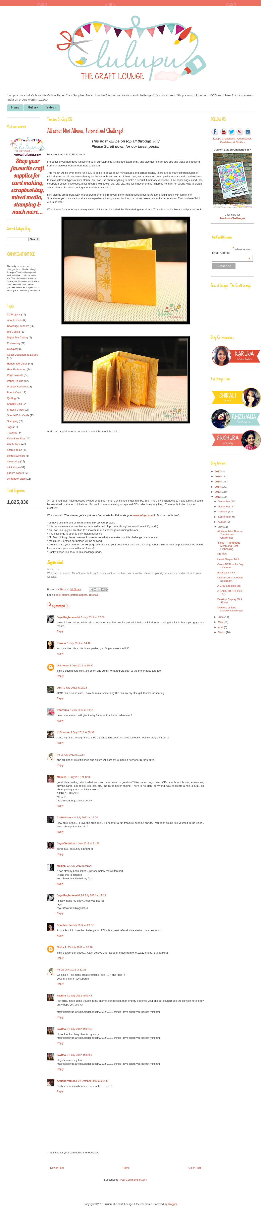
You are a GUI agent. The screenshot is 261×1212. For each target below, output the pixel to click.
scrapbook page (16, 478)
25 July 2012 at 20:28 (80, 947)
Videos (51, 107)
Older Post (195, 1167)
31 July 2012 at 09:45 (79, 1028)
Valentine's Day (16, 438)
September (224, 516)
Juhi (59, 687)
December (224, 501)
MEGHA (61, 776)
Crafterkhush (65, 817)
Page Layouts (15, 375)
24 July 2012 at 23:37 (81, 925)
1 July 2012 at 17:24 (75, 687)
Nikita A (61, 947)
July (220, 526)
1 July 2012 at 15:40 (81, 665)
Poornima (63, 709)
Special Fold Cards (18, 415)
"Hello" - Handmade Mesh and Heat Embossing (228, 545)
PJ (58, 754)
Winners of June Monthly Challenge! (230, 609)
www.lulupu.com (143, 515)
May (221, 622)
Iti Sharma (63, 732)
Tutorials (93, 594)
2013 (218, 491)
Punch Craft (14, 392)
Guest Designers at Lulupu (22, 354)
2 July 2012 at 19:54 (73, 754)
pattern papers (78, 594)
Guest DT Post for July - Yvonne (230, 566)
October (223, 511)
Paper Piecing (15, 380)
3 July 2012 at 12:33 (79, 776)
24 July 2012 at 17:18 (93, 895)
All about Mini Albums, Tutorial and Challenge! (230, 534)
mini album (62, 594)
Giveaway (12, 348)
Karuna (61, 643)
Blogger (172, 1204)
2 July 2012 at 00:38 (82, 732)
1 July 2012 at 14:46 (79, 643)
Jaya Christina (66, 843)
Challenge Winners (18, 325)
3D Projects (13, 314)
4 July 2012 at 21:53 (87, 843)
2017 (218, 471)
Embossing (13, 343)
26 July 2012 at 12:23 (73, 969)
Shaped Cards (15, 409)
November (224, 506)
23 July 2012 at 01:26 (79, 865)
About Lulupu (14, 320)
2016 (218, 476)
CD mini (221, 553)
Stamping (12, 421)
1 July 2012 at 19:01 (82, 709)
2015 (218, 481)
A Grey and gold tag (228, 585)
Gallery (33, 107)
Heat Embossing (16, 369)
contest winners (16, 455)
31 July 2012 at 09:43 (79, 995)
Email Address (231, 252)
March (222, 632)
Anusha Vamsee (67, 1080)
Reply (60, 631)
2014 (218, 486)
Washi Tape (13, 444)
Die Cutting (13, 331)
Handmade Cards (17, 363)
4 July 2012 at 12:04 (86, 817)
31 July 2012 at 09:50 (79, 1054)
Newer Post (57, 1167)
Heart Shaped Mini (228, 559)
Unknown (63, 665)
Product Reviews (17, 386)
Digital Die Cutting (17, 337)
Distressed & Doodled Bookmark (230, 579)
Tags (9, 426)
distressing (13, 461)
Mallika (61, 865)
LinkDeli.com (53, 569)
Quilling (11, 398)
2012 (218, 496)
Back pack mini (226, 572)
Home (15, 107)
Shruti (63, 589)
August (222, 521)
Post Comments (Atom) (133, 1179)
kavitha (61, 995)
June (221, 616)
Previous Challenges (232, 218)
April (221, 627)
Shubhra (62, 925)
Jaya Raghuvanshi (68, 617)
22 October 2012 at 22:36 (93, 1080)
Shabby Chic (14, 403)
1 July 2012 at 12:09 (92, 617)
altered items (14, 449)
